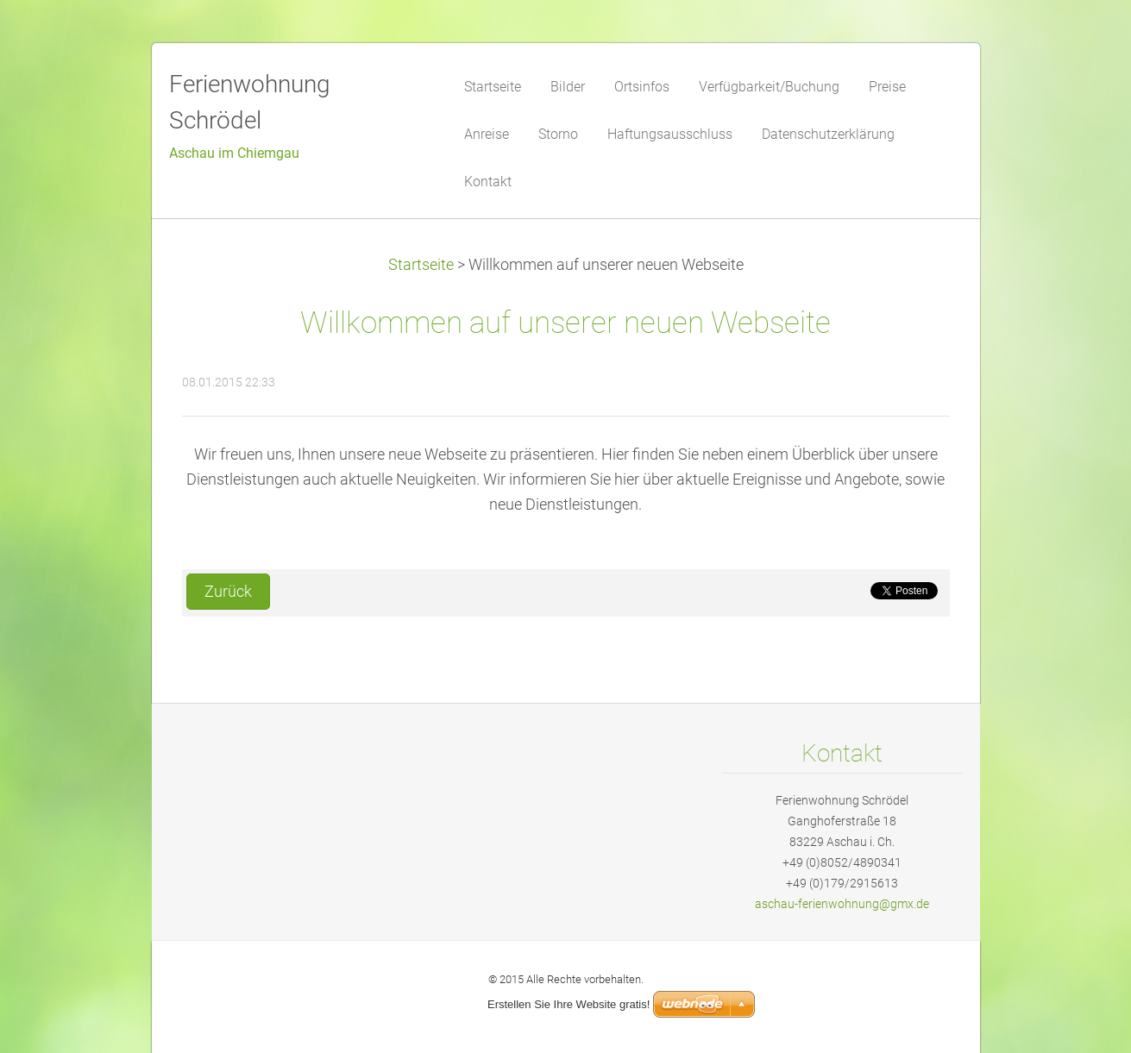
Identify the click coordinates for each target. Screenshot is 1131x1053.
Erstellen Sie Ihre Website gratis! (568, 1004)
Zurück (228, 591)
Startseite (421, 264)
